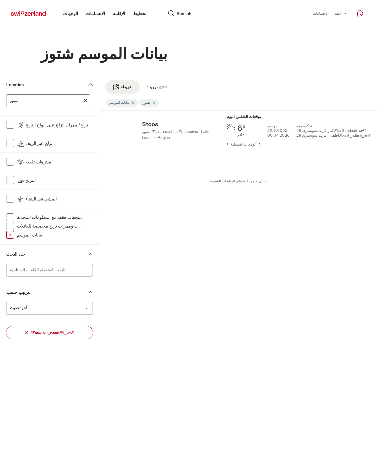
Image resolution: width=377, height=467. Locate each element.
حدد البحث (15, 254)
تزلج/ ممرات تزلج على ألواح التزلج (52, 124)
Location (15, 84)
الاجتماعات (320, 14)
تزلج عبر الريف (35, 143)
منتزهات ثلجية (34, 161)
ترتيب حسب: (18, 292)
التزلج (26, 180)
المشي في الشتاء (37, 198)
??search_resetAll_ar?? (49, 332)
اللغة (341, 13)
